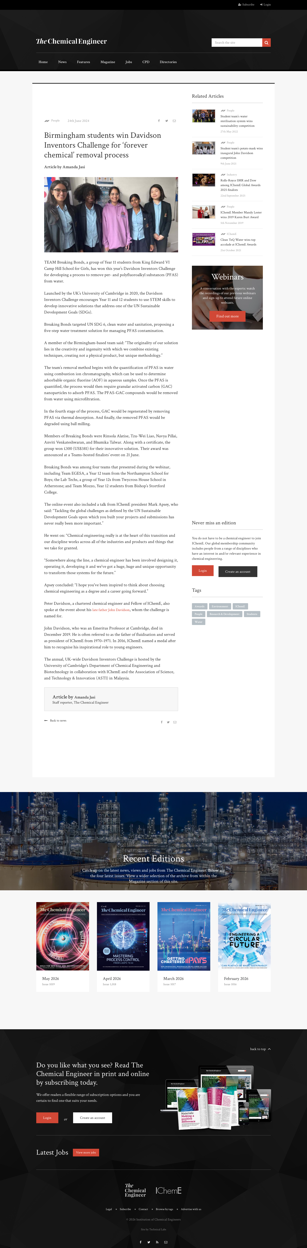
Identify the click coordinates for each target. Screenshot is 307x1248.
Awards (200, 609)
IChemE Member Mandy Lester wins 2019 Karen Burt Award (240, 216)
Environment (221, 609)
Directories (143, 62)
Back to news (58, 719)
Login (265, 5)
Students (200, 625)
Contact (142, 1205)
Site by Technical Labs (153, 1224)
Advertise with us (194, 1205)
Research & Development (227, 617)
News (56, 62)
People (56, 120)
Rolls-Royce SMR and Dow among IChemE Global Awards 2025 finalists (239, 184)
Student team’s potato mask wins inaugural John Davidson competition (241, 152)
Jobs (111, 62)
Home (41, 62)
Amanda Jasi (87, 696)
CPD (124, 62)
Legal (105, 1205)
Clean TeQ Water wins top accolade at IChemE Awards (239, 245)
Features (74, 62)
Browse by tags (165, 1205)
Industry (232, 173)
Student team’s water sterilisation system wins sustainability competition (238, 120)
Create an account (240, 574)
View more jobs (87, 1148)
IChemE (231, 237)
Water (218, 625)
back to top (258, 1048)
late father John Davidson (114, 609)
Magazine (94, 62)
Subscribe (246, 5)
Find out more (227, 320)
